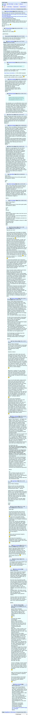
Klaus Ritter (11, 174)
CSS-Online (10, 4)
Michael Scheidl (11, 62)
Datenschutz (22, 6)
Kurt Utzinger (13, 200)
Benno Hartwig (9, 11)
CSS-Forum (13, 9)
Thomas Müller (9, 28)
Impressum (15, 6)
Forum (4, 4)
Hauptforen (7, 9)
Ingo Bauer (14, 481)
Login (4, 5)
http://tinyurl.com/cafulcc (9, 73)
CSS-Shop (9, 6)
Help (16, 4)
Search (20, 4)
